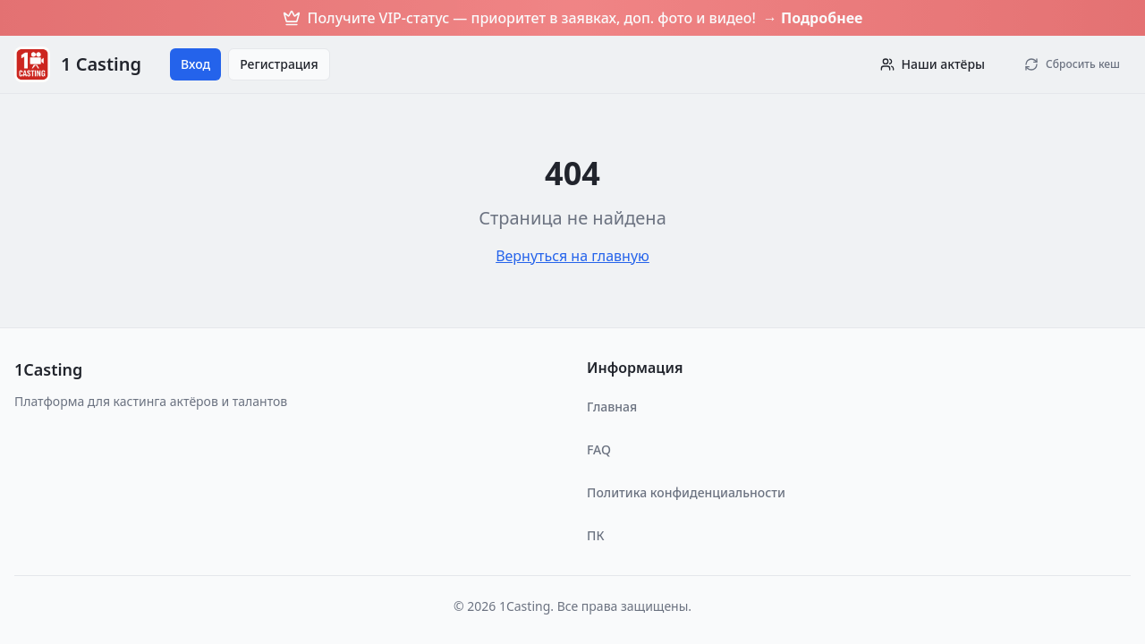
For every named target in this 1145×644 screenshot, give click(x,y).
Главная (612, 406)
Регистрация (279, 63)
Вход (195, 63)
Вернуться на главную (572, 256)
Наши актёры (933, 63)
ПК (595, 535)
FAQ (599, 449)
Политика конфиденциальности (686, 492)
